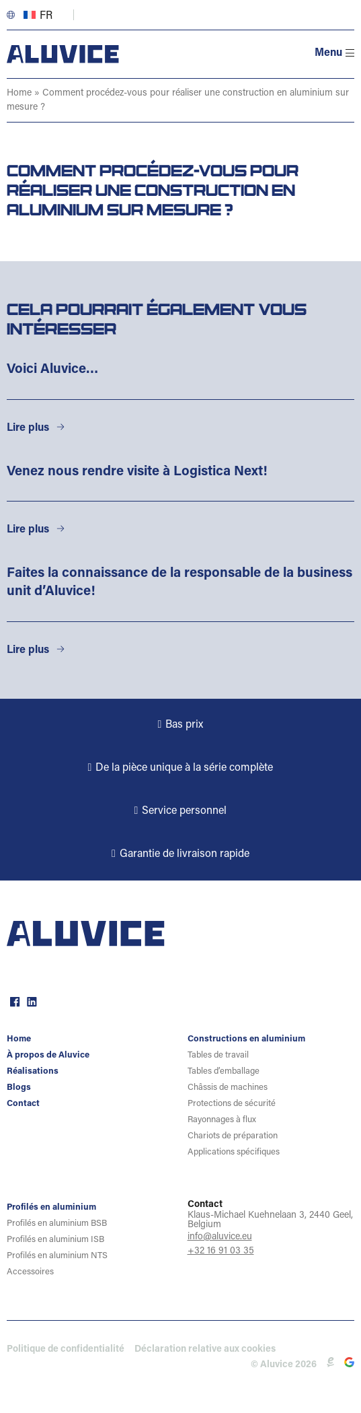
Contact (23, 1103)
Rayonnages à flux (222, 1119)
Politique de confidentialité (65, 1349)
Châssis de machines (228, 1087)
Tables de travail (218, 1055)
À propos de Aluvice (48, 1055)
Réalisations (32, 1071)
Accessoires (30, 1272)
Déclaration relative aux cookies (205, 1349)
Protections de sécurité (232, 1103)
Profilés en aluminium (51, 1207)
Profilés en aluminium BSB (57, 1223)
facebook (13, 1000)
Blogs (19, 1087)
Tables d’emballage (223, 1071)
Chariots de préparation (233, 1136)
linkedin (30, 1000)
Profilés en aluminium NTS (57, 1255)
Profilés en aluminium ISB (55, 1239)
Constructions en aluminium (246, 1039)
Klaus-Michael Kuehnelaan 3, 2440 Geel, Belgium (270, 1220)
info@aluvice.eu (220, 1237)
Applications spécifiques (234, 1152)
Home (19, 93)
